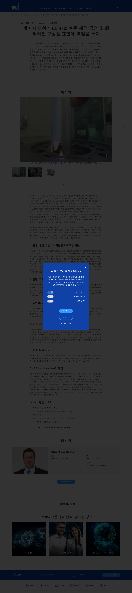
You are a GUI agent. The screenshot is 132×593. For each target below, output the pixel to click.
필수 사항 (78, 292)
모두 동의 (66, 311)
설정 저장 (66, 318)
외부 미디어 (78, 297)
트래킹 (79, 301)
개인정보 (63, 324)
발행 (70, 324)
